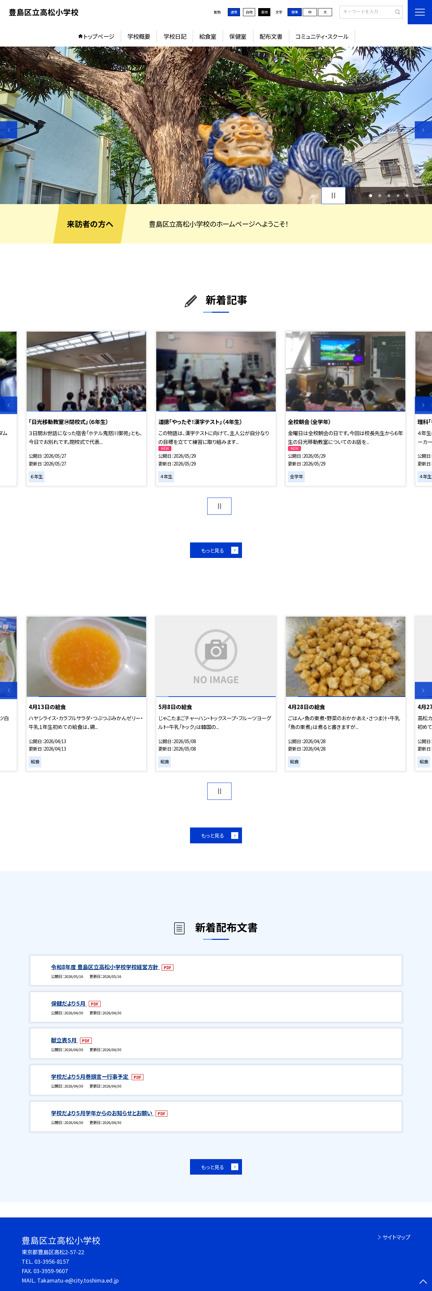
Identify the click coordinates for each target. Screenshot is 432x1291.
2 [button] (379, 195)
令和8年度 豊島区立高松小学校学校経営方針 (105, 967)
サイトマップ (396, 1237)
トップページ (98, 36)
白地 (249, 12)
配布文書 (271, 36)
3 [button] (388, 195)
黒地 (264, 12)
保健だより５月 (69, 1003)
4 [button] (398, 195)
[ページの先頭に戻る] (423, 1282)
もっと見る (212, 550)
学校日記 (174, 36)
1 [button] (370, 195)
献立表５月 (64, 1040)
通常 (234, 12)
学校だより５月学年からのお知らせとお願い (102, 1113)
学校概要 (138, 36)
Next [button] (423, 129)
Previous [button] (8, 129)
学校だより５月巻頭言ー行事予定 (90, 1076)
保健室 (237, 36)
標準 (294, 12)
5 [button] (407, 195)
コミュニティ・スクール (322, 36)
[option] (216, 125)
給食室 (207, 36)
